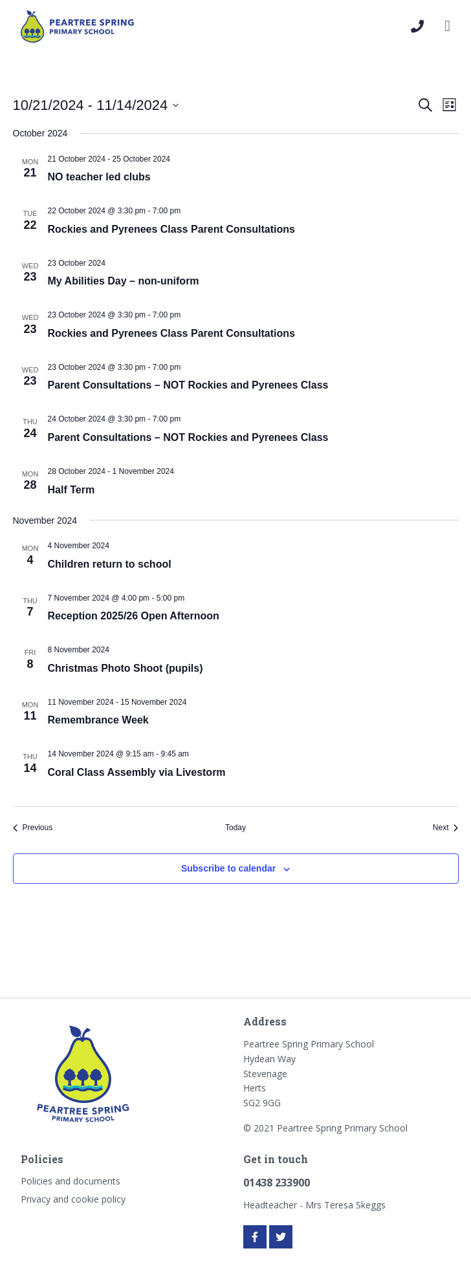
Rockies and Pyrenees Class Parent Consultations (171, 229)
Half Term (71, 489)
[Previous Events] (33, 827)
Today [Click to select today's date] (235, 827)
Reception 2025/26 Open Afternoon (133, 615)
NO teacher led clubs (99, 176)
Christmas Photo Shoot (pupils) (125, 668)
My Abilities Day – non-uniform (123, 280)
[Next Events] (446, 827)
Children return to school (109, 564)
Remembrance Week (98, 719)
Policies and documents (70, 1181)
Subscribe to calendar (228, 868)
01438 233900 (276, 1182)
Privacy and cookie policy (73, 1199)
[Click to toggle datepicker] (96, 105)
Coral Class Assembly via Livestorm (137, 772)
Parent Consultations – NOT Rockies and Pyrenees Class (188, 385)
